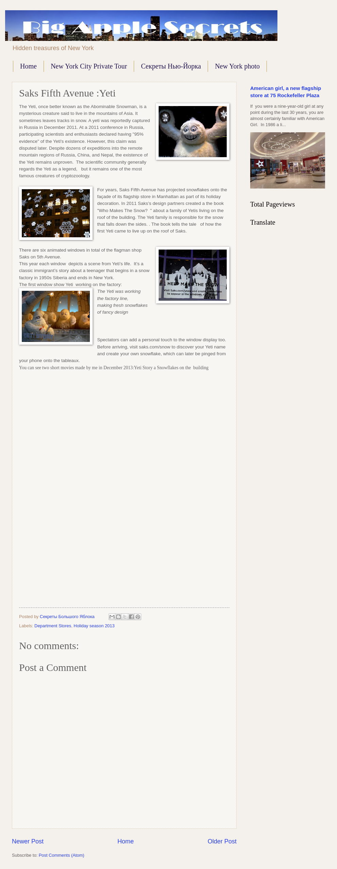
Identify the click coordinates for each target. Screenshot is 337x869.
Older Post (222, 841)
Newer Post (28, 841)
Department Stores (52, 625)
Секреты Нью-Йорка (171, 66)
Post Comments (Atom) (61, 855)
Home (28, 66)
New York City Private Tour (89, 66)
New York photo (237, 66)
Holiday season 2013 (94, 625)
